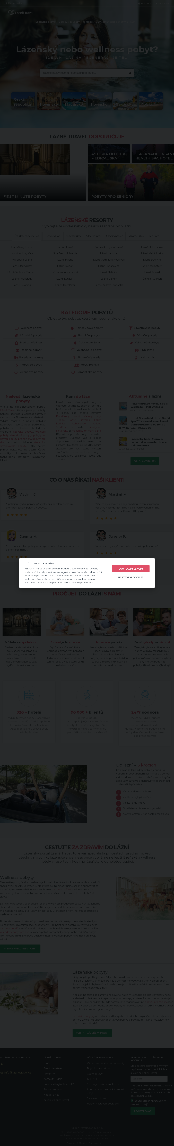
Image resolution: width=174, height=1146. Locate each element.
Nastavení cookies (130, 577)
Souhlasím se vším (131, 568)
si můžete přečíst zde (80, 582)
